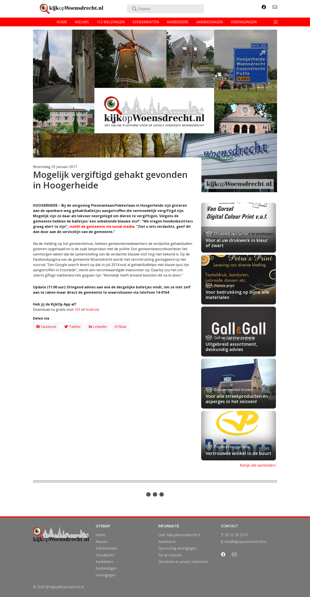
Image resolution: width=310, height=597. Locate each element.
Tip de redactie (169, 555)
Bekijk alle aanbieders (258, 465)
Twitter (72, 326)
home (62, 22)
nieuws (82, 22)
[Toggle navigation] (276, 21)
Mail (120, 326)
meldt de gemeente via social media (101, 226)
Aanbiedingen (106, 568)
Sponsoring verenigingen (177, 548)
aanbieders (177, 22)
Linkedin (98, 326)
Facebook (46, 326)
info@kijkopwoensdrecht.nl (245, 541)
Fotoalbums (105, 555)
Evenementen (106, 548)
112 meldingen (111, 22)
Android (92, 309)
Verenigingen (106, 575)
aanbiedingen (209, 22)
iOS (77, 309)
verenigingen (244, 22)
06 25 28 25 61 (236, 534)
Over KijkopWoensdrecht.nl (179, 534)
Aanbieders (104, 561)
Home (100, 534)
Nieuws (102, 541)
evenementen (146, 22)
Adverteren (167, 541)
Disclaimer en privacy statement (183, 561)
